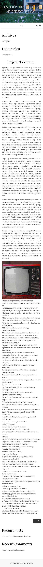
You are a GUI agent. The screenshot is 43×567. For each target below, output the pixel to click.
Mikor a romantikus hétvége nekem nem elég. (18, 447)
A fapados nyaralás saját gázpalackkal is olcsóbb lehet (20, 311)
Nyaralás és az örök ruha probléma (14, 471)
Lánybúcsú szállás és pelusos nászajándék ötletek (19, 442)
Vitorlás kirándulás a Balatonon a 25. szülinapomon (19, 513)
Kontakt (4, 437)
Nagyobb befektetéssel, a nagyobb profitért (17, 456)
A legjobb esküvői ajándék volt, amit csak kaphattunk (20, 338)
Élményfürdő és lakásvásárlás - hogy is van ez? (18, 402)
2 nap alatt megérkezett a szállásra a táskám (17, 301)
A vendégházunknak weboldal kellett (14, 358)
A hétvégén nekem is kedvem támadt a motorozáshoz (21, 318)
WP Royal (29, 563)
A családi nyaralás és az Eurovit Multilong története (19, 308)
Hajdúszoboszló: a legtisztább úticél (14, 422)
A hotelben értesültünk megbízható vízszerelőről (19, 320)
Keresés (37, 521)
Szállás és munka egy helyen (12, 486)
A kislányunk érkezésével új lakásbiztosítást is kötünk (20, 333)
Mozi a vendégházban (9, 454)
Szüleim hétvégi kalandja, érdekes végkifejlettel (18, 491)
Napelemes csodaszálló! (10, 459)
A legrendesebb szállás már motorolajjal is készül (19, 340)
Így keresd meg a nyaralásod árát (13, 427)
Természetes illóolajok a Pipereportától (16, 499)
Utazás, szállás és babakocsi (12, 508)
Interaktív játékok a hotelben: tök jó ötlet (16, 429)
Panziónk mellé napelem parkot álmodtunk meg (18, 476)
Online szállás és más (9, 474)
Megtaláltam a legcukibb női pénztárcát (15, 444)
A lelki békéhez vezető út (10, 343)
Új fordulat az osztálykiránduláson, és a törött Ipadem (20, 501)
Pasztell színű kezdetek (10, 479)
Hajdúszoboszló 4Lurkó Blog (21, 9)
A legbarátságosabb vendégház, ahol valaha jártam (19, 335)
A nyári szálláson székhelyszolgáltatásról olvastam (19, 345)
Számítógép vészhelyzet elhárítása (14, 489)
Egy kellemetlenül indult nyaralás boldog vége (18, 392)
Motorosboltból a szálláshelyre (12, 452)
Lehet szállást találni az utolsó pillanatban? (16, 536)
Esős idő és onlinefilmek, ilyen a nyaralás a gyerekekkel (21, 409)
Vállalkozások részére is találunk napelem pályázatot (20, 511)
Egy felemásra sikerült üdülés (12, 385)
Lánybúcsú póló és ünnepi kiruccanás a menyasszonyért (21, 439)
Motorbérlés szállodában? (11, 449)
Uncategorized (7, 55)
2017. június (6, 41)
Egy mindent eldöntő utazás (11, 395)
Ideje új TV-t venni (8, 424)
